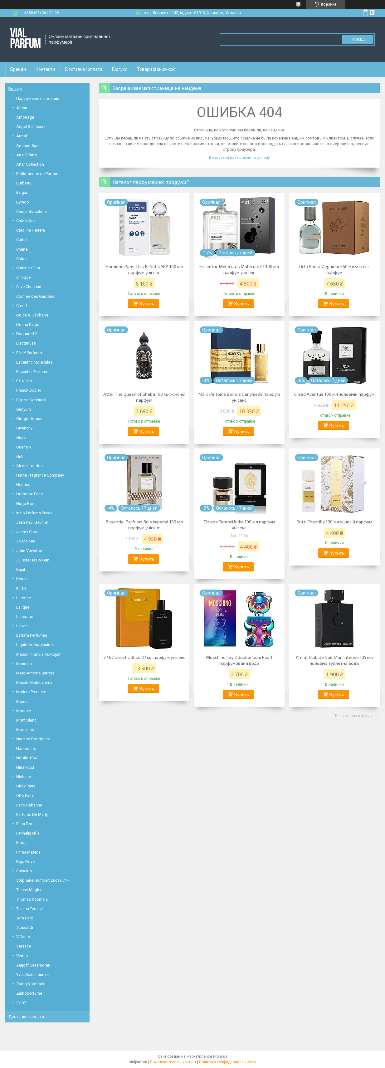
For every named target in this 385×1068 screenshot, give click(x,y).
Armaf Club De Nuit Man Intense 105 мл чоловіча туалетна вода (334, 660)
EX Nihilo (24, 381)
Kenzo (22, 578)
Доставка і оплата (83, 69)
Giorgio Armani (29, 418)
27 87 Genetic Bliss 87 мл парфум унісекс (144, 657)
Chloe (21, 258)
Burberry (23, 183)
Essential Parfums (32, 371)
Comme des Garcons (35, 296)
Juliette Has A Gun (32, 560)
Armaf (21, 136)
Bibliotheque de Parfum (37, 173)
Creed (21, 305)
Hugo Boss (26, 503)
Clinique (23, 277)
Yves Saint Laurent (32, 974)
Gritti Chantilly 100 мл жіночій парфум (334, 521)
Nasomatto (26, 748)
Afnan (21, 107)
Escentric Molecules (34, 362)
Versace (23, 946)
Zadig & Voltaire (30, 984)
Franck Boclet (28, 390)
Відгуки (119, 69)
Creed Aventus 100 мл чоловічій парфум (334, 394)
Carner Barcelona (31, 211)
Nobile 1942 (27, 758)
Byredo (22, 202)
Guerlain (23, 447)
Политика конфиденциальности (227, 1062)
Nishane (23, 776)
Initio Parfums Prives (34, 513)
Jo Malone (25, 541)
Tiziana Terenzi (29, 908)
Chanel (22, 249)
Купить (146, 303)
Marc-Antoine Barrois (35, 673)
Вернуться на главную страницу (239, 157)
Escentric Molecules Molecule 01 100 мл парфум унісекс (239, 269)
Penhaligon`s (28, 833)
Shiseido (24, 871)
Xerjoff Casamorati (33, 965)
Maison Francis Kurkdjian (38, 654)
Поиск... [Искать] (357, 39)
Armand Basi (27, 145)
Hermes (23, 484)
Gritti (20, 456)
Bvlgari (22, 192)
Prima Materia (28, 852)
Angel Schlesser (31, 126)
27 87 (21, 1003)
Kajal (20, 569)
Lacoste (23, 597)
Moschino (25, 729)
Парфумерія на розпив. (38, 98)
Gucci (21, 437)
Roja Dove (25, 861)
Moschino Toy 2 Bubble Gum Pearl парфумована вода (239, 660)
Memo (22, 701)
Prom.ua (220, 1056)
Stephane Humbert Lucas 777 (42, 880)
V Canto (23, 936)
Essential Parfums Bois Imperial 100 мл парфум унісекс (144, 524)
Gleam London (29, 465)
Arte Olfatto (26, 155)
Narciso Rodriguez (33, 739)
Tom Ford (24, 918)
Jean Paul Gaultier (32, 522)
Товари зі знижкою (156, 69)
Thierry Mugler (28, 889)
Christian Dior (28, 268)
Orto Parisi (25, 795)
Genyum (23, 409)
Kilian (21, 588)
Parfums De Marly (32, 814)
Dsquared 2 (26, 333)
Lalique (22, 607)
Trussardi (24, 927)
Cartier (22, 239)
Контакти (45, 69)
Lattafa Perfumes (31, 635)
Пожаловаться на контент (173, 1062)
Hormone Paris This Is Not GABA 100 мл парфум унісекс (144, 269)
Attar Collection (30, 164)
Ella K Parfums (29, 352)
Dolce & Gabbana (32, 315)
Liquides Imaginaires (35, 644)
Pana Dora (25, 823)
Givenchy (24, 428)
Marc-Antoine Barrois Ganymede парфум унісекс (239, 397)
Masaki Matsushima (34, 682)
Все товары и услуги (354, 716)
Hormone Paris (29, 494)
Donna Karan (27, 324)
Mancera (24, 663)
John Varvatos (29, 550)
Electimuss (26, 343)
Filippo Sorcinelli (31, 400)
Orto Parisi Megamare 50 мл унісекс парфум (334, 269)
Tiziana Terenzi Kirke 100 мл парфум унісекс (239, 524)
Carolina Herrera (30, 230)
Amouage (25, 117)
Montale (23, 710)
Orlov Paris (25, 786)
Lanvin (22, 626)
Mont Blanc (26, 720)
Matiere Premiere (31, 691)
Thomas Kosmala (32, 899)
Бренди (18, 69)
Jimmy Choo (27, 531)
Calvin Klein (26, 220)
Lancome (24, 616)
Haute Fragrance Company (40, 475)
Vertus (22, 955)
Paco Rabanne (29, 805)
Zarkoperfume (29, 993)
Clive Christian (28, 286)
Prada (21, 842)
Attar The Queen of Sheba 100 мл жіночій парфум (144, 397)
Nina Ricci (25, 767)
